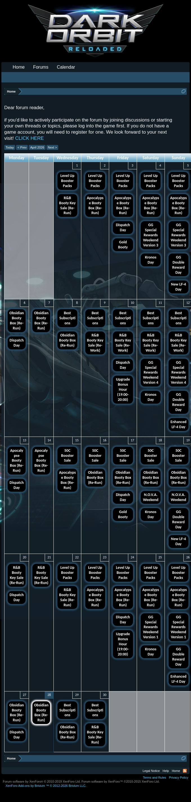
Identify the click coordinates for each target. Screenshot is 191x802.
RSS (185, 771)
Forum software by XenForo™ (121, 781)
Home (19, 67)
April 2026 (37, 147)
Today (10, 147)
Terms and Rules (154, 777)
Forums (40, 67)
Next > (52, 147)
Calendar (66, 67)
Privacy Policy (178, 777)
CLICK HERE (29, 138)
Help (166, 770)
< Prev (21, 147)
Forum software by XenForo (42, 781)
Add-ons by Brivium (46, 785)
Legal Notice (151, 770)
